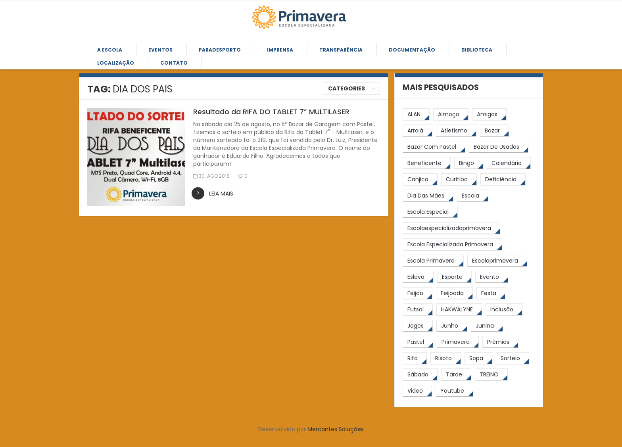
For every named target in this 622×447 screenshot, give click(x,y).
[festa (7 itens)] (490, 293)
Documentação (412, 49)
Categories (346, 88)
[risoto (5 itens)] (445, 358)
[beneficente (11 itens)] (427, 163)
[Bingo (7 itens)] (468, 163)
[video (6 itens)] (417, 391)
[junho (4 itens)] (451, 326)
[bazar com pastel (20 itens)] (434, 147)
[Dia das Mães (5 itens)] (428, 196)
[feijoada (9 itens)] (454, 293)
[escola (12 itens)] (472, 196)
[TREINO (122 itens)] (491, 374)
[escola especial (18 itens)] (430, 212)
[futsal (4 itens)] (418, 309)
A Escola (109, 49)
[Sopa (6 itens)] (478, 358)
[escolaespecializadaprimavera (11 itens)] (451, 228)
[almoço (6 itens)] (450, 114)
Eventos (160, 49)
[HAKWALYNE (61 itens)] (459, 309)
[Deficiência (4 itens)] (503, 179)
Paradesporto (220, 49)
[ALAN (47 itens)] (416, 114)
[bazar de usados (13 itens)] (498, 147)
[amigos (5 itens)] (489, 114)
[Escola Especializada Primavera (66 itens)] (452, 244)
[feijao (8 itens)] (417, 293)
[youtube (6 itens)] (454, 391)
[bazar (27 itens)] (494, 131)
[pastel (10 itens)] (418, 342)
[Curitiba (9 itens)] (459, 179)
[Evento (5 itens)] (491, 277)
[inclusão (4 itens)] (504, 309)
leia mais (221, 194)
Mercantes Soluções (335, 429)
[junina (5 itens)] (487, 326)
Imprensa (280, 49)
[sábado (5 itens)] (420, 374)
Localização (115, 62)
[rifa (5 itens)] (415, 358)
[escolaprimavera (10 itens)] (497, 261)
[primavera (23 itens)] (458, 342)
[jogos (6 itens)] (418, 326)
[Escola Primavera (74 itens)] (433, 261)
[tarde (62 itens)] (456, 374)
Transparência (341, 49)
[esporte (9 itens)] (454, 277)
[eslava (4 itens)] (418, 277)
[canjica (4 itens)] (420, 179)
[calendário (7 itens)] (509, 163)
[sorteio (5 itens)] (512, 358)
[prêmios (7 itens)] (500, 342)
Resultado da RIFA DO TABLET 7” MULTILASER (271, 112)
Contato (174, 62)
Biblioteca (476, 49)
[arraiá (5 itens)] (417, 131)
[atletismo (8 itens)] (456, 131)
